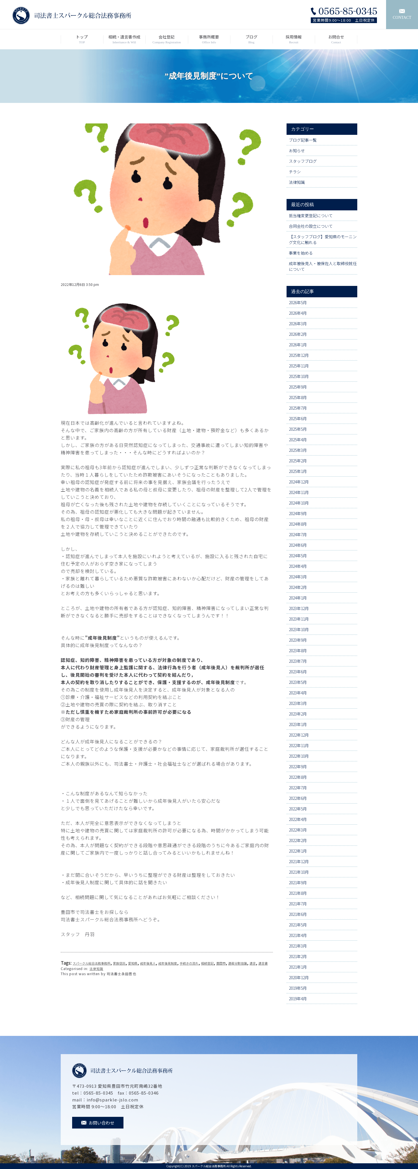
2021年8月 (298, 893)
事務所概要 (209, 39)
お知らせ (297, 150)
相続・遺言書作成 (124, 39)
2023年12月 (299, 608)
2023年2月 (298, 714)
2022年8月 (298, 777)
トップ (82, 39)
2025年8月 (298, 397)
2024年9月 (298, 513)
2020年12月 (299, 977)
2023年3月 (298, 703)
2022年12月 (299, 735)
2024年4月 (298, 566)
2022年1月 (298, 851)
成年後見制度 (167, 963)
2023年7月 (298, 661)
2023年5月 (298, 682)
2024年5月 (298, 555)
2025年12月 (299, 355)
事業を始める (301, 253)
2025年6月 (298, 418)
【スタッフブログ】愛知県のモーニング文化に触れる (323, 239)
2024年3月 (298, 577)
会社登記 (166, 39)
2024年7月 (298, 534)
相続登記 (207, 963)
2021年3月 (298, 946)
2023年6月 (298, 671)
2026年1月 (298, 344)
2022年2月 (298, 840)
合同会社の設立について (311, 226)
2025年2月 (298, 460)
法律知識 (96, 968)
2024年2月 (298, 587)
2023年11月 (299, 619)
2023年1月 (298, 724)
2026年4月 (298, 313)
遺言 (252, 963)
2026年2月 (298, 334)
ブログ (251, 39)
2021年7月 (298, 903)
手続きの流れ (189, 963)
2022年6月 (298, 798)
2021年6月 (298, 914)
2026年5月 (298, 302)
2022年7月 (298, 787)
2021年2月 (298, 956)
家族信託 (119, 963)
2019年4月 (298, 998)
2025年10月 (299, 376)
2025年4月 (298, 439)
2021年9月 (298, 882)
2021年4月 (298, 935)
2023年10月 (299, 629)
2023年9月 (298, 640)
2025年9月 (298, 387)
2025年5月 (298, 429)
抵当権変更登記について (311, 215)
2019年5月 (298, 988)
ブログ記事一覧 (303, 140)
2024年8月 (298, 524)
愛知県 (132, 963)
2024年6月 (298, 545)
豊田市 (221, 963)
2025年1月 (298, 471)
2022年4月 (298, 819)
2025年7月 (298, 408)
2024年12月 (299, 482)
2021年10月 (299, 872)
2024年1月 (298, 598)
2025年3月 (298, 450)
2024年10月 (299, 503)
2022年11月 (299, 745)
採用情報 (294, 39)
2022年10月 (299, 756)
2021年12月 (299, 861)
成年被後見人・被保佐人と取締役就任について (323, 266)
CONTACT (402, 14)
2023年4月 (298, 693)
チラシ (295, 171)
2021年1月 (298, 967)
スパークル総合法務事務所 (91, 963)
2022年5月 (298, 809)
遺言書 (263, 963)
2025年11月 (299, 366)
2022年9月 (298, 766)
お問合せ (336, 39)
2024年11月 (299, 492)
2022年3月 (298, 830)
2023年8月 (298, 650)
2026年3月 (298, 323)
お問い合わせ (97, 1123)
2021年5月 (298, 925)
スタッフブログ (303, 161)
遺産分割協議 (237, 963)
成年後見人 (148, 963)
